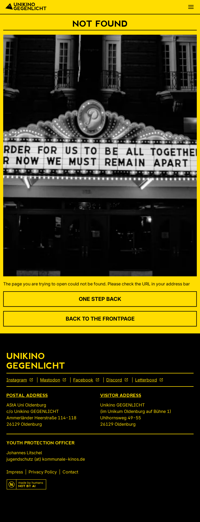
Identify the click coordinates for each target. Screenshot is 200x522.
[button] (191, 7)
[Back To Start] (26, 7)
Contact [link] (70, 472)
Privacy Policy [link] (43, 472)
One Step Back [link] (100, 299)
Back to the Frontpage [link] (100, 319)
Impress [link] (14, 472)
